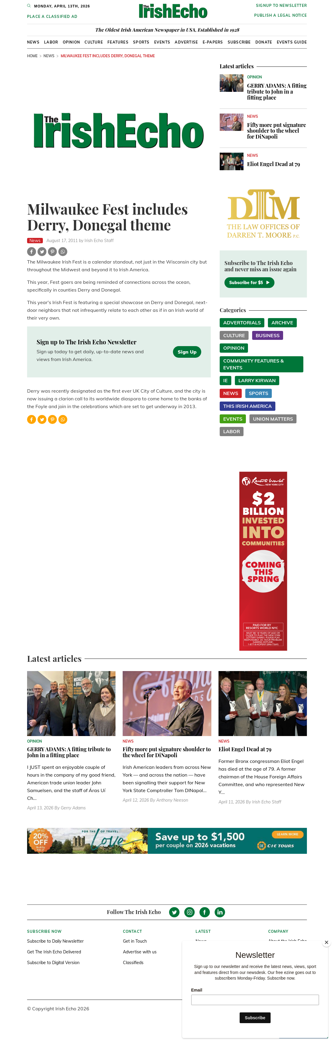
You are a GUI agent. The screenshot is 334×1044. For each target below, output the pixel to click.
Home (32, 56)
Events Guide (292, 42)
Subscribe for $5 (249, 282)
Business (268, 335)
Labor (51, 42)
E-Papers (213, 42)
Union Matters (273, 419)
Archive (282, 323)
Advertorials (242, 323)
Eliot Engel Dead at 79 (273, 164)
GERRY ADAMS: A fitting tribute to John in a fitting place (277, 91)
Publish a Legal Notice (280, 15)
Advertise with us (140, 952)
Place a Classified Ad (52, 16)
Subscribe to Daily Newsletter (55, 941)
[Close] (326, 942)
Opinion (71, 42)
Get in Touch (135, 941)
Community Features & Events (253, 364)
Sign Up (187, 352)
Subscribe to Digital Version (53, 962)
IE (225, 380)
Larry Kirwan (257, 380)
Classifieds (133, 962)
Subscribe (239, 42)
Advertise (186, 42)
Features (118, 42)
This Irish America (247, 406)
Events (162, 42)
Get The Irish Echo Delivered (54, 952)
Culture (94, 42)
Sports (141, 42)
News (33, 42)
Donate (263, 42)
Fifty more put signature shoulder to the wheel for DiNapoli (276, 130)
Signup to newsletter (281, 5)
